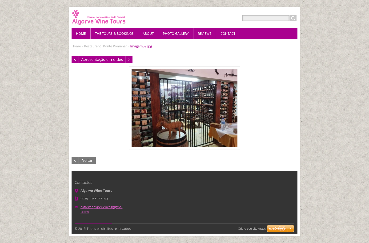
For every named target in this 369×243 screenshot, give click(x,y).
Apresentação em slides (102, 59)
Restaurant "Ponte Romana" (105, 46)
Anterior (75, 59)
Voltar (87, 160)
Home (76, 46)
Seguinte (128, 59)
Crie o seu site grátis (252, 228)
